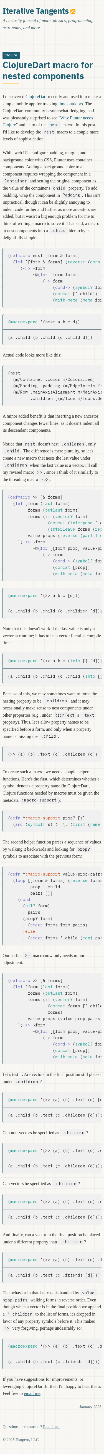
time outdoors (71, 103)
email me (32, 1393)
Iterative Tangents (35, 11)
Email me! (51, 1426)
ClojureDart (36, 96)
